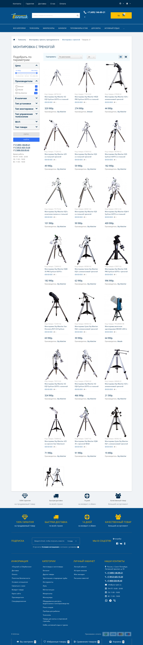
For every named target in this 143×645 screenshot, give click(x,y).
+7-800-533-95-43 (22, 150)
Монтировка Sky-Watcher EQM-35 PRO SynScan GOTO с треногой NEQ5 (56, 271)
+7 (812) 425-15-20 (22, 147)
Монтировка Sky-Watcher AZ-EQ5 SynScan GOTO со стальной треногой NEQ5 (56, 99)
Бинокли (62, 28)
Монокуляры (47, 597)
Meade (119, 341)
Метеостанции (48, 590)
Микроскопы (49, 28)
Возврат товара (18, 590)
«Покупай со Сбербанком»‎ (22, 567)
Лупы (45, 586)
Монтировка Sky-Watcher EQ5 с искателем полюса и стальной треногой (56, 214)
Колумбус (117, 539)
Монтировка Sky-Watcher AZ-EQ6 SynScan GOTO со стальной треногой (86, 386)
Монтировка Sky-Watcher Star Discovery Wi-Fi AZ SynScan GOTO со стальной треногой (56, 329)
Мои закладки (79, 574)
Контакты (63, 3)
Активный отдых (112, 28)
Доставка (30, 3)
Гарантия (17, 3)
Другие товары (48, 574)
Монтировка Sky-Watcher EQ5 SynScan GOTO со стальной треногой (116, 156)
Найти (26, 140)
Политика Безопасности (21, 578)
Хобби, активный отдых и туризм (55, 625)
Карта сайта (16, 594)
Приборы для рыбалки (51, 611)
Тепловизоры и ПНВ (79, 28)
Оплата (51, 3)
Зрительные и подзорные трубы (55, 578)
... (123, 28)
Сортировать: (51, 57)
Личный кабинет (80, 567)
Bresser (90, 112)
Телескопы (34, 28)
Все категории (19, 28)
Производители (18, 597)
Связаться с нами (18, 586)
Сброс (26, 134)
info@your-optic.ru (113, 585)
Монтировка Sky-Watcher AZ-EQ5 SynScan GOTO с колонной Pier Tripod (56, 386)
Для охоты (96, 28)
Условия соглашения (20, 582)
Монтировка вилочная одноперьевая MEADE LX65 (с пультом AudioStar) (116, 329)
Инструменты (48, 582)
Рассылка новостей (81, 578)
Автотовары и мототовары (53, 567)
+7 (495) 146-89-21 (22, 145)
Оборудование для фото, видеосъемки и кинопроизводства (56, 602)
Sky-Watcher (61, 112)
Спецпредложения (19, 601)
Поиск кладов (48, 607)
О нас (40, 3)
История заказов (80, 571)
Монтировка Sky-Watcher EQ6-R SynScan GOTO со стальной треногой (117, 214)
